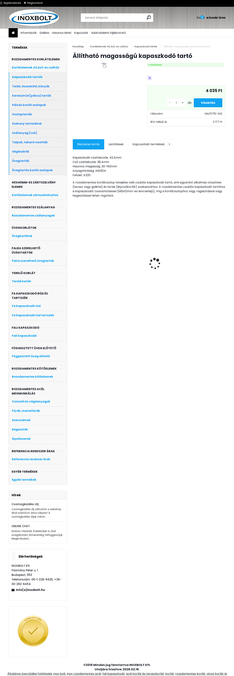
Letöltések (116, 144)
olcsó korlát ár (217, 674)
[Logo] (34, 18)
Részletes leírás (88, 144)
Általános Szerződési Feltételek (29, 674)
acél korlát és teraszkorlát (145, 674)
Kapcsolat (81, 33)
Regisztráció (35, 3)
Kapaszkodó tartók (146, 46)
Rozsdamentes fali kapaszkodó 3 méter (204, 251)
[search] (149, 17)
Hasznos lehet (61, 33)
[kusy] (176, 103)
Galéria (44, 33)
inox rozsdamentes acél (84, 674)
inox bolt (59, 674)
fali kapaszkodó (113, 674)
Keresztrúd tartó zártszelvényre (125, 263)
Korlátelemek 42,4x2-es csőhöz (109, 46)
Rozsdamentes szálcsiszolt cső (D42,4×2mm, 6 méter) (91, 265)
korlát (169, 674)
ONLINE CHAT (21, 526)
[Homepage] (13, 33)
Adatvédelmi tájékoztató (108, 33)
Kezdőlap (78, 46)
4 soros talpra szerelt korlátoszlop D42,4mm (167, 273)
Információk (29, 33)
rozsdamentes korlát (190, 674)
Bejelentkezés (12, 3)
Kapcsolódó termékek (152, 144)
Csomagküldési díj (25, 504)
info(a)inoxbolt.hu (30, 590)
